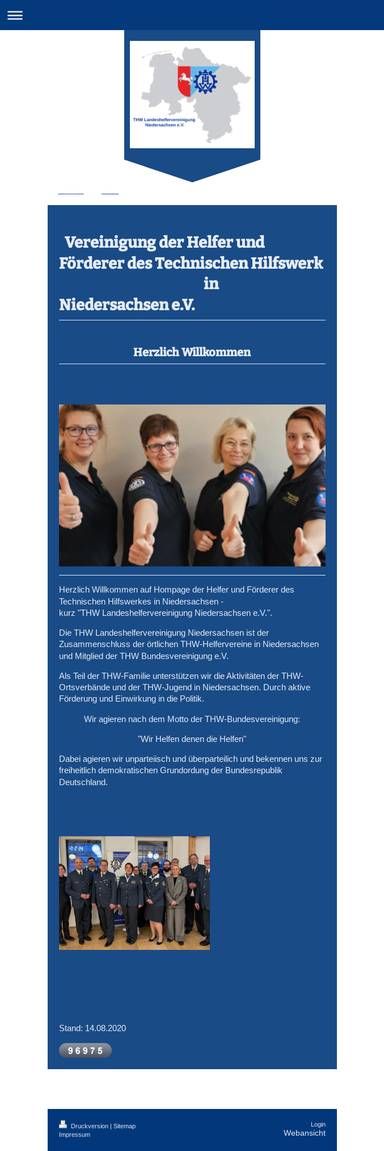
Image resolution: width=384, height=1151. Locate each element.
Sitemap (124, 1126)
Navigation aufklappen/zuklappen (192, 15)
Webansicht (305, 1132)
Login (318, 1124)
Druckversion (84, 1126)
